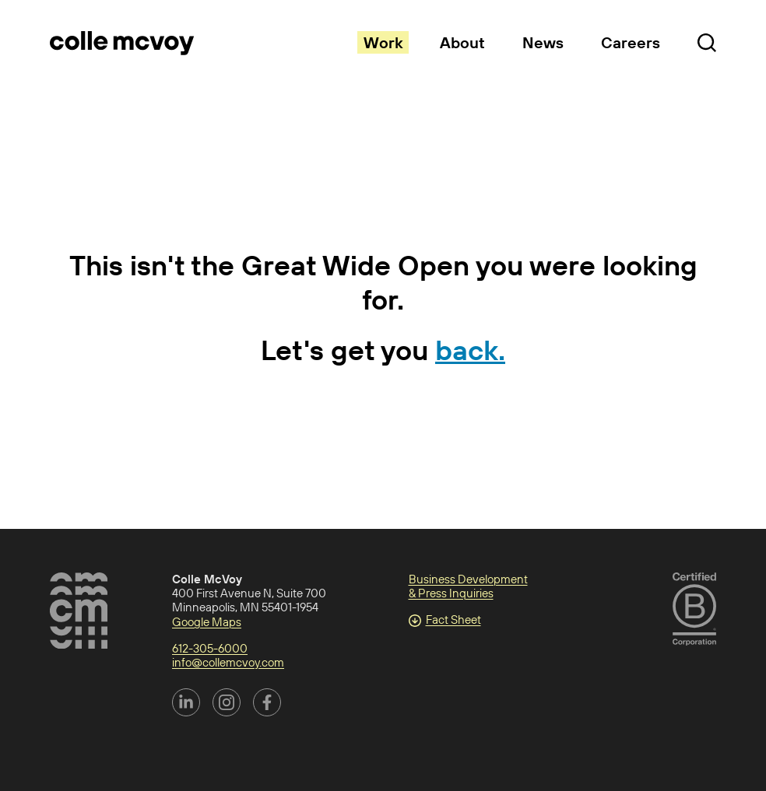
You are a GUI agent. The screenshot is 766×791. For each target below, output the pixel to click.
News (543, 42)
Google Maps (206, 621)
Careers (630, 42)
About (462, 42)
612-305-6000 (210, 649)
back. (470, 349)
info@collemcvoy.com (228, 662)
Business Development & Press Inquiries (468, 586)
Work (383, 42)
